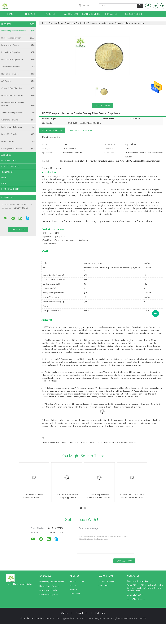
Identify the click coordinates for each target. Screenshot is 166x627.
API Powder (18, 81)
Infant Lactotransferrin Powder (82, 443)
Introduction (77, 582)
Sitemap (64, 613)
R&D (100, 590)
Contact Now (102, 105)
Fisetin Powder (18, 141)
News (4, 178)
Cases (4, 183)
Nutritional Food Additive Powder (18, 104)
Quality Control (91, 14)
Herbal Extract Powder (18, 38)
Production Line (106, 582)
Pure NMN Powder (18, 134)
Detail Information (52, 130)
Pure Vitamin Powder (18, 45)
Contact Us (111, 14)
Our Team (75, 594)
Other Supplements (18, 120)
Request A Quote (133, 14)
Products (30, 14)
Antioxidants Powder (18, 66)
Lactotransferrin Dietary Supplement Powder (116, 443)
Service (73, 590)
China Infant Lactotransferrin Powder (36, 618)
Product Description (81, 130)
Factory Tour (70, 14)
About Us (50, 14)
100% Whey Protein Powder (54, 443)
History (74, 586)
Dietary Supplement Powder (18, 30)
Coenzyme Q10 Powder (18, 148)
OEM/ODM (103, 586)
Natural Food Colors (18, 74)
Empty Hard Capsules (18, 52)
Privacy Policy (81, 613)
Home (10, 14)
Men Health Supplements (18, 59)
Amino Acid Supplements (18, 112)
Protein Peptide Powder (18, 127)
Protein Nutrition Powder (18, 95)
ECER (143, 618)
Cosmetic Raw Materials (18, 88)
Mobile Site (100, 613)
